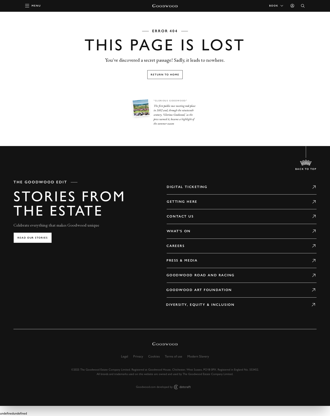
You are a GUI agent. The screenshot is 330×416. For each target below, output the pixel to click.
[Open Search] (303, 5)
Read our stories (32, 237)
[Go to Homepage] (165, 5)
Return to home (165, 74)
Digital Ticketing (181, 187)
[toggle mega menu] (33, 5)
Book (276, 6)
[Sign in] (292, 5)
